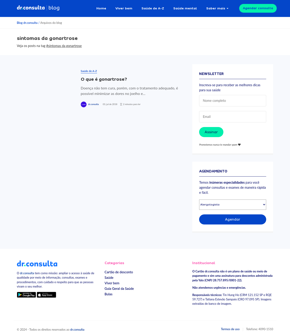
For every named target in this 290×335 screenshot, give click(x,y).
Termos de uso (230, 326)
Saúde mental (185, 7)
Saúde (109, 275)
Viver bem (123, 7)
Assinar (211, 129)
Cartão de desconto (119, 269)
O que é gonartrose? (104, 76)
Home (101, 7)
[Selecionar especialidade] (232, 202)
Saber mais (215, 7)
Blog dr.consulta (27, 20)
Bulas (108, 291)
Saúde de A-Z (152, 7)
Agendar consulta (258, 7)
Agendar (232, 217)
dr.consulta (93, 101)
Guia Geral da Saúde (119, 286)
